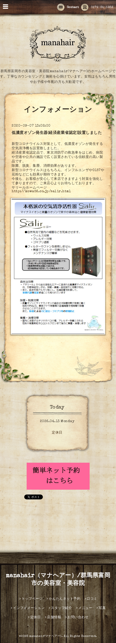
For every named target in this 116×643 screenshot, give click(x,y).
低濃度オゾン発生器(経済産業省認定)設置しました (57, 133)
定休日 (57, 432)
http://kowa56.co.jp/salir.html (41, 191)
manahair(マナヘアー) (45, 636)
